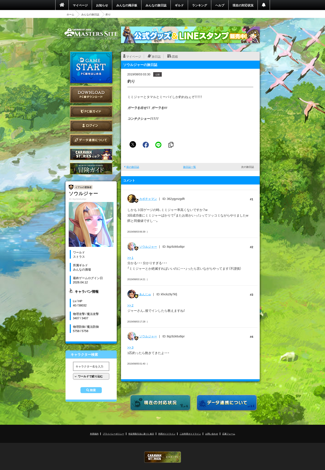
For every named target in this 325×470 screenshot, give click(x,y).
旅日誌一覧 (189, 167)
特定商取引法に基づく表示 (141, 433)
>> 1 (130, 257)
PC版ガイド (91, 111)
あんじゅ (145, 294)
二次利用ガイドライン (190, 433)
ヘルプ (219, 5)
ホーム (70, 14)
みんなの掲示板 (126, 5)
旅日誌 (156, 56)
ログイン (91, 126)
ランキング (199, 5)
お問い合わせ (211, 433)
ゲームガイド (91, 168)
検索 (93, 390)
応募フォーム (228, 433)
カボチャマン (148, 198)
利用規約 (94, 433)
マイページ (80, 5)
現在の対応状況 (243, 5)
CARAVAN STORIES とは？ (91, 154)
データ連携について (91, 140)
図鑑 (175, 56)
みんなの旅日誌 (156, 5)
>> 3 (130, 347)
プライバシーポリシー (113, 433)
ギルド (179, 5)
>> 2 (130, 305)
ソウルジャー (148, 246)
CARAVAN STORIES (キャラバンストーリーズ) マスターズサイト (91, 33)
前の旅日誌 (132, 167)
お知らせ (102, 5)
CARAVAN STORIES (162, 457)
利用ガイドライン (166, 433)
